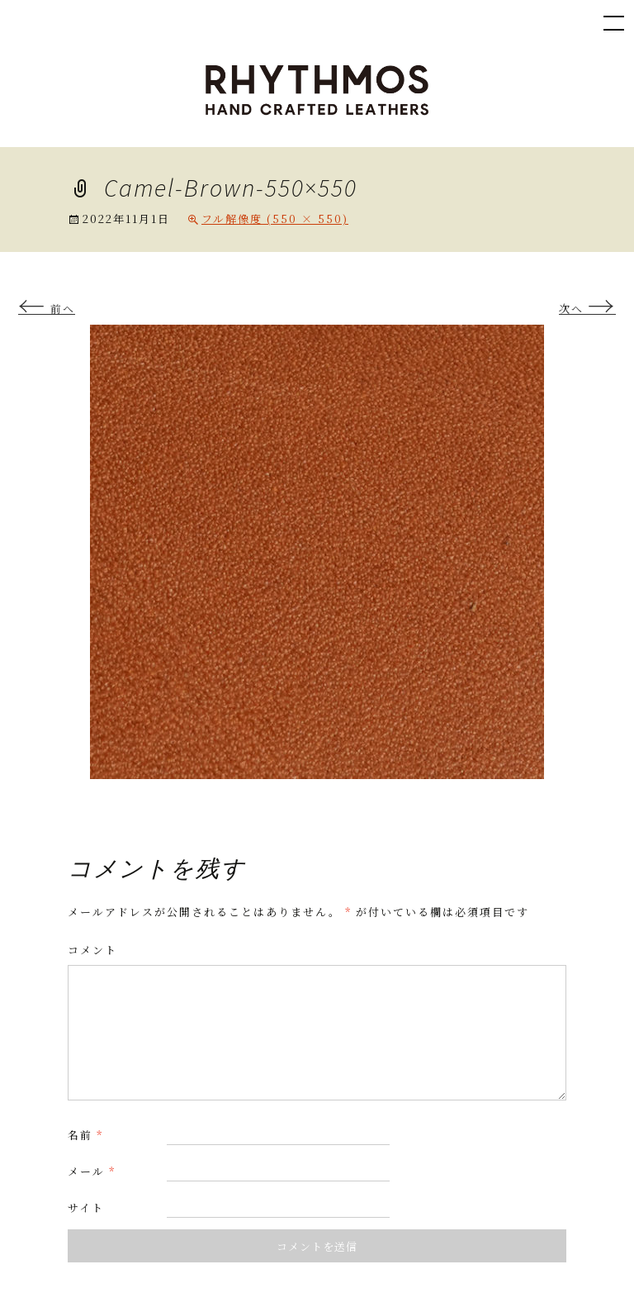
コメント (92, 950)
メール (92, 1171)
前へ (46, 308)
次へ (587, 308)
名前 (85, 1135)
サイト (86, 1207)
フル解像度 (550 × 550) (274, 218)
